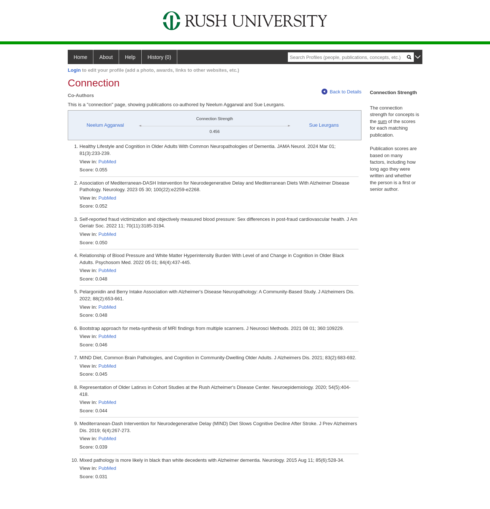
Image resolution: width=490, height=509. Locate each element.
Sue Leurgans (324, 125)
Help (130, 57)
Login (74, 70)
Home (80, 57)
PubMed (107, 161)
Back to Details (341, 91)
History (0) (159, 57)
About (106, 57)
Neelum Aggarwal (105, 125)
